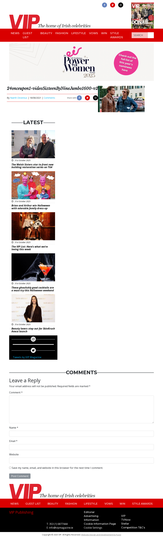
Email (13, 440)
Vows (95, 32)
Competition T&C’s (133, 527)
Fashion (62, 32)
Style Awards (119, 34)
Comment (16, 392)
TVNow (125, 519)
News (16, 32)
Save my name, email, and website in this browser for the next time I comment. (57, 467)
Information (91, 519)
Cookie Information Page (100, 523)
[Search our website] (151, 35)
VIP (123, 515)
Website (14, 454)
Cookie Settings (93, 527)
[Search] (140, 35)
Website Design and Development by (101, 534)
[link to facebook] (104, 4)
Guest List (28, 34)
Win (106, 32)
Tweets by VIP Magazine (27, 356)
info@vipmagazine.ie (61, 527)
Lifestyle (79, 32)
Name (13, 427)
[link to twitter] (112, 4)
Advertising (91, 515)
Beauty (45, 32)
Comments (49, 97)
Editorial (89, 511)
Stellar (125, 523)
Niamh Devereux (18, 97)
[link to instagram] (120, 4)
